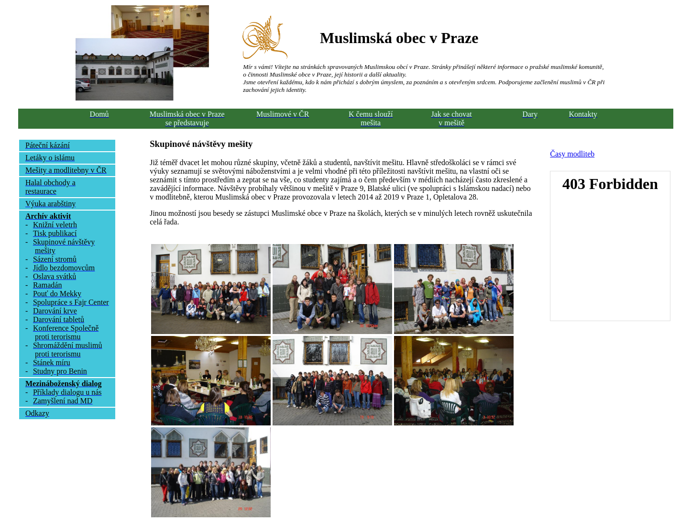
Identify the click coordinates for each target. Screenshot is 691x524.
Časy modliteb (572, 154)
